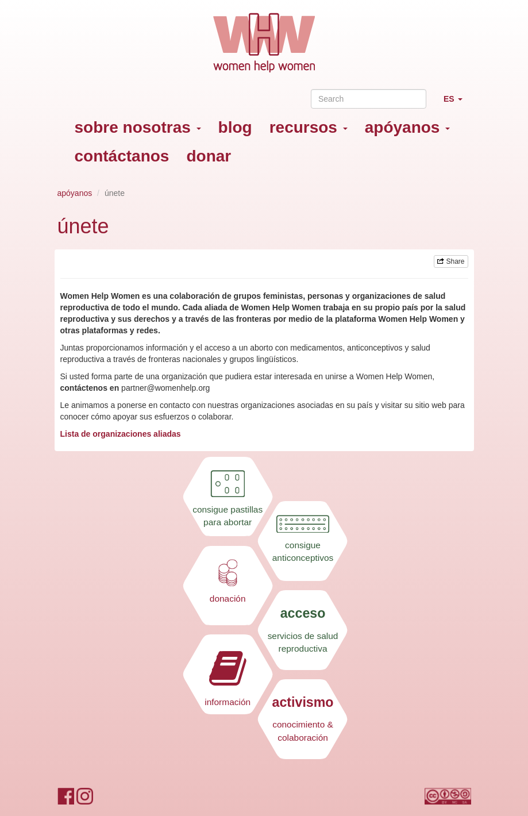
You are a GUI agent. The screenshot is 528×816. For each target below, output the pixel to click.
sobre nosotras (138, 127)
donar (208, 156)
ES (457, 103)
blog (235, 127)
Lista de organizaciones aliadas (121, 433)
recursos (308, 127)
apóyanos (407, 127)
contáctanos (122, 156)
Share (450, 261)
